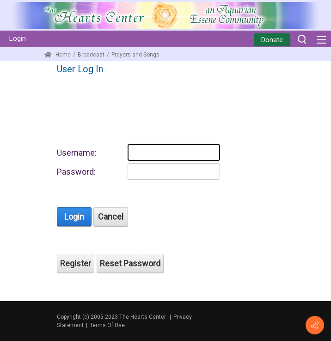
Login (17, 38)
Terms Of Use (107, 325)
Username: (77, 153)
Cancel (110, 216)
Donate (272, 40)
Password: (76, 172)
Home (57, 54)
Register (75, 263)
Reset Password (130, 263)
